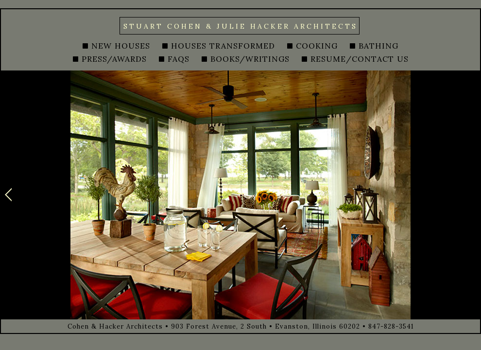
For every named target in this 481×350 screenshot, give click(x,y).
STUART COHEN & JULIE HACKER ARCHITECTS (240, 26)
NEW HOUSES (120, 46)
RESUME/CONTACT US (359, 59)
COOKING (317, 46)
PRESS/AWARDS (114, 59)
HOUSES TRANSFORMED (223, 46)
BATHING (378, 46)
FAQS (178, 59)
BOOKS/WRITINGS (250, 59)
